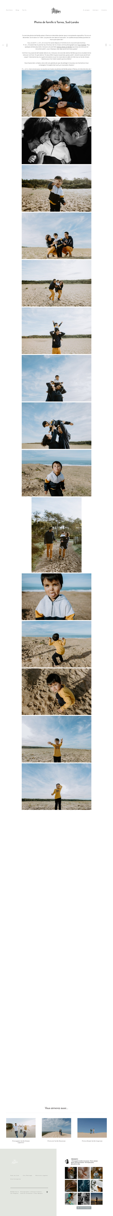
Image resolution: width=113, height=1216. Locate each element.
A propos (86, 10)
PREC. (7, 45)
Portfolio (9, 10)
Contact (96, 10)
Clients (104, 10)
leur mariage (82, 45)
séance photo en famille (64, 47)
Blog (17, 10)
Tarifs (24, 10)
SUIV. (106, 45)
